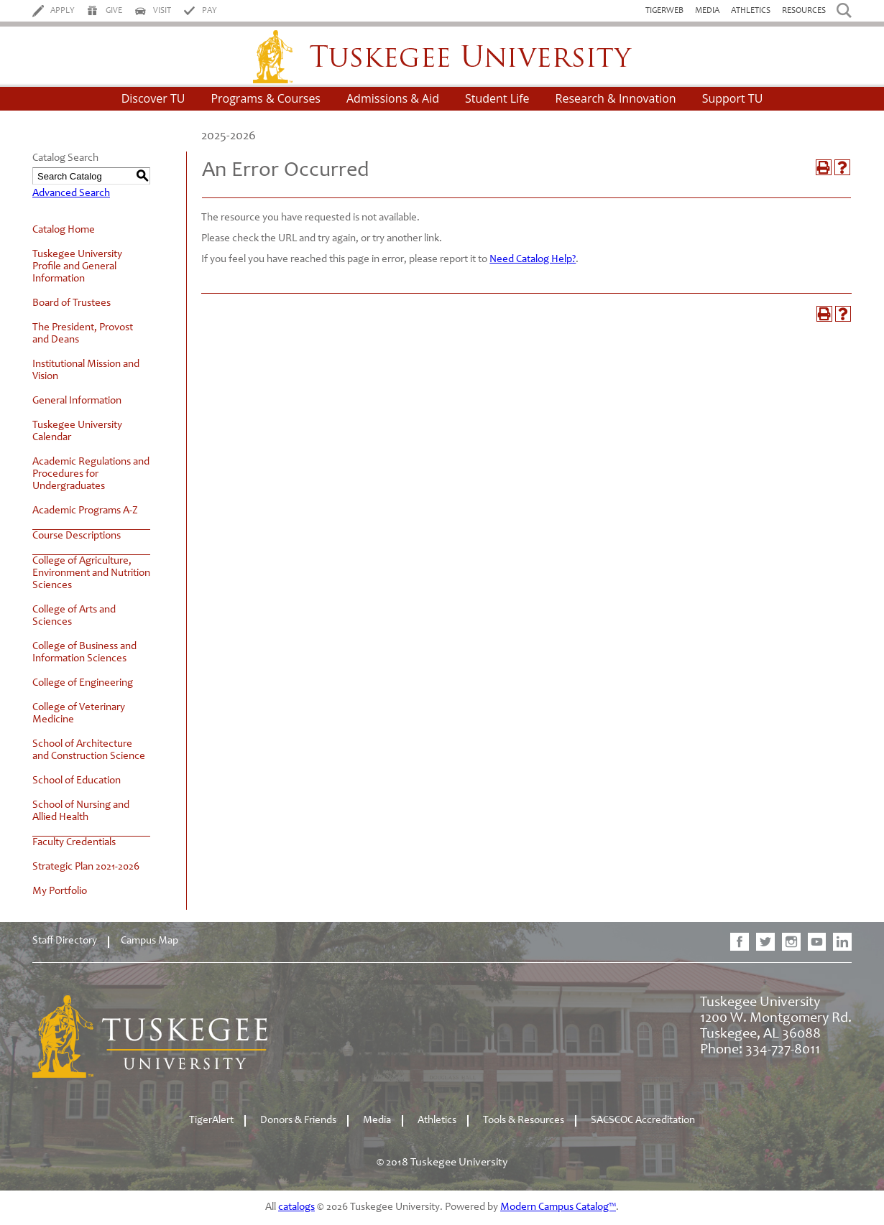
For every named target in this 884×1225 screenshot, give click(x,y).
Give (114, 10)
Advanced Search (71, 193)
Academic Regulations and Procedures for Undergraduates (90, 474)
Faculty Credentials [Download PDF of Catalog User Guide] (74, 842)
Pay (209, 10)
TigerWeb (664, 10)
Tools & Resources (523, 1120)
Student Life (497, 98)
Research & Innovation (616, 98)
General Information (76, 401)
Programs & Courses (266, 98)
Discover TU (153, 98)
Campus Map (149, 941)
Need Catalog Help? (532, 259)
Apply (62, 10)
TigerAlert (211, 1120)
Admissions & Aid (392, 98)
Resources (804, 10)
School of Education (76, 780)
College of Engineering (82, 683)
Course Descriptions (76, 536)
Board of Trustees (71, 303)
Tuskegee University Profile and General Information (77, 266)
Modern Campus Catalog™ (558, 1207)
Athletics (750, 10)
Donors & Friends (298, 1120)
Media (707, 10)
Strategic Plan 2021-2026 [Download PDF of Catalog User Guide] (85, 867)
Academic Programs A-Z (85, 511)
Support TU (732, 98)
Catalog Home (63, 230)
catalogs (296, 1207)
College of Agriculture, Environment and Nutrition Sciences (91, 573)
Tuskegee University (442, 56)
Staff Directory (64, 941)
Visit (162, 10)
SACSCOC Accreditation (643, 1120)
